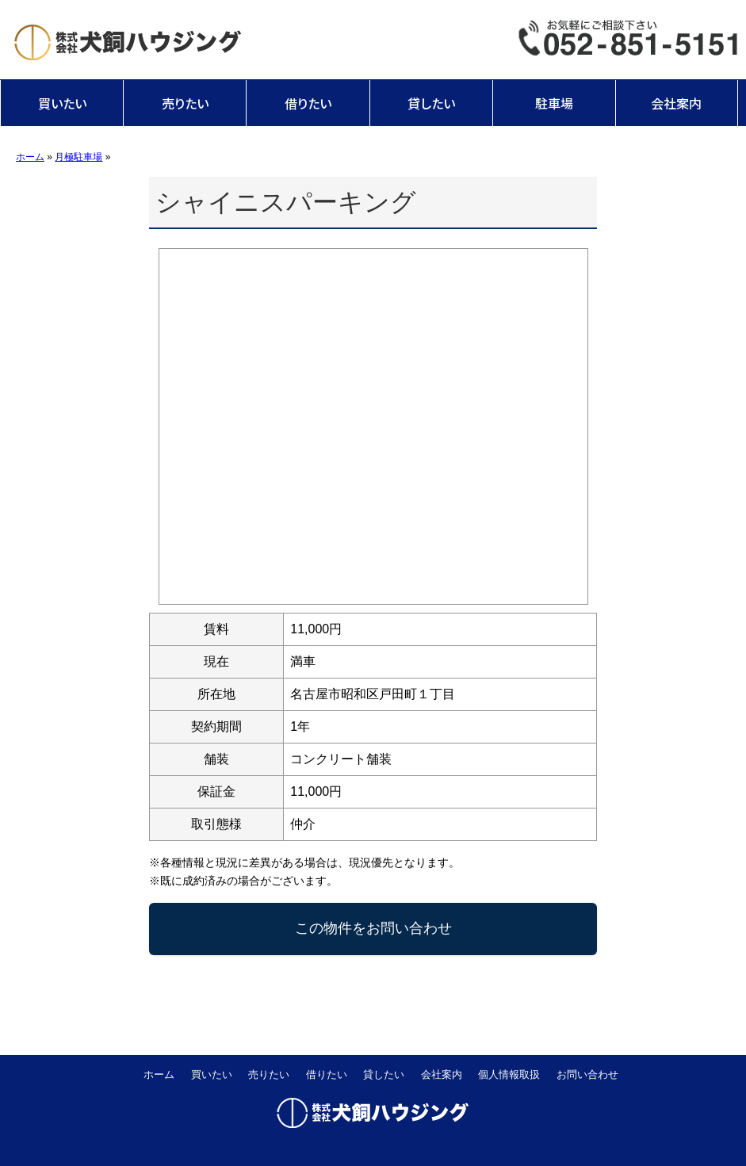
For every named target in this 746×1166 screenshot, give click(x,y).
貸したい (431, 103)
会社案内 (676, 103)
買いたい (62, 103)
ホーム (158, 1074)
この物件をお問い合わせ (373, 928)
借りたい (308, 103)
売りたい (185, 103)
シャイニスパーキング (285, 202)
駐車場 (554, 103)
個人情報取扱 (509, 1074)
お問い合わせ (587, 1074)
